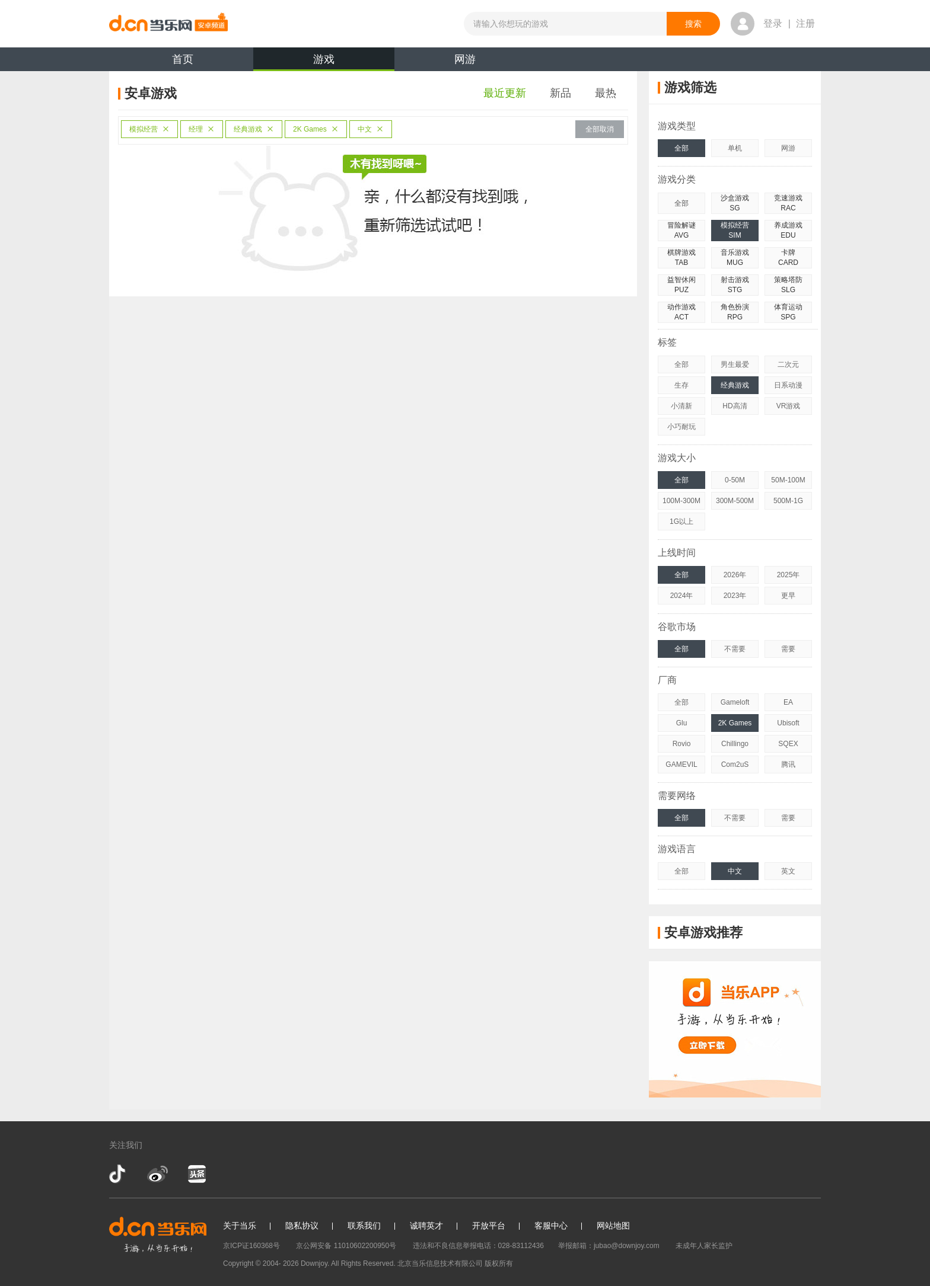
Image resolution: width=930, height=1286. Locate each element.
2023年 (735, 595)
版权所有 (499, 1263)
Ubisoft (788, 723)
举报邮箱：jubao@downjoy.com (609, 1246)
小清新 (681, 406)
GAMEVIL (681, 764)
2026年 (735, 575)
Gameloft (735, 702)
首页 (182, 59)
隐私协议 (302, 1225)
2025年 (788, 575)
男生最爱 (735, 364)
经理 (202, 129)
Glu (681, 723)
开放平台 (488, 1225)
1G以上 (681, 521)
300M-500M (735, 501)
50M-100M (788, 480)
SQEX (788, 744)
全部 (681, 148)
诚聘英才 (426, 1225)
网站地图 (613, 1225)
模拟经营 (149, 129)
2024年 (681, 595)
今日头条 (196, 1174)
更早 (788, 595)
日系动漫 (788, 385)
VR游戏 (788, 406)
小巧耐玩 (681, 427)
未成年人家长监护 (704, 1246)
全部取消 (599, 129)
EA (788, 702)
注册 (805, 23)
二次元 (788, 364)
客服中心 (551, 1225)
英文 (788, 871)
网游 (465, 59)
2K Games (316, 129)
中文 (371, 129)
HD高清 (734, 406)
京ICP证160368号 (251, 1246)
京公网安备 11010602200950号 (346, 1246)
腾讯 (788, 764)
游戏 (323, 62)
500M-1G (788, 501)
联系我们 (364, 1225)
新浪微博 (157, 1174)
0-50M (735, 480)
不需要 (735, 649)
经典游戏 (254, 129)
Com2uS (735, 764)
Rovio (682, 744)
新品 (560, 93)
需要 (788, 649)
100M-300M (681, 501)
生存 (681, 385)
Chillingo (735, 744)
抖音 (118, 1174)
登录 (772, 23)
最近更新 (504, 93)
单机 (735, 148)
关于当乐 (239, 1225)
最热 (605, 93)
